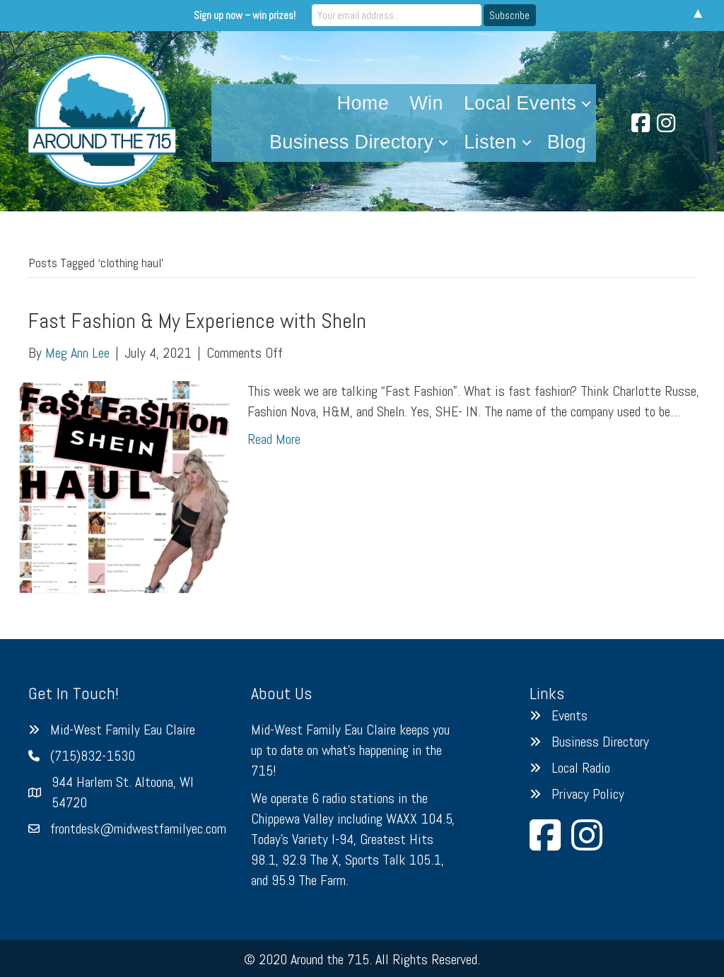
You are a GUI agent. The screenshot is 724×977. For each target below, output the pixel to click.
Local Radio (580, 768)
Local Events (520, 103)
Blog (567, 142)
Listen (490, 142)
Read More (273, 439)
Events (569, 715)
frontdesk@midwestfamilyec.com (138, 828)
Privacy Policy (587, 794)
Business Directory (351, 142)
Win (426, 103)
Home (363, 103)
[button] (586, 103)
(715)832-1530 (92, 756)
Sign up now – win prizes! (245, 15)
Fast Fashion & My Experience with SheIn (197, 321)
